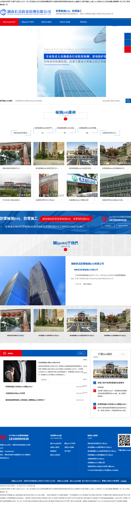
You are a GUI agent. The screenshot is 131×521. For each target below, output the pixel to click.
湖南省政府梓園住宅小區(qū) (97, 443)
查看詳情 (43, 380)
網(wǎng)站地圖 (75, 481)
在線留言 (108, 226)
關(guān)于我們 (28, 22)
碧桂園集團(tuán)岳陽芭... (65, 130)
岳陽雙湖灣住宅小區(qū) (96, 459)
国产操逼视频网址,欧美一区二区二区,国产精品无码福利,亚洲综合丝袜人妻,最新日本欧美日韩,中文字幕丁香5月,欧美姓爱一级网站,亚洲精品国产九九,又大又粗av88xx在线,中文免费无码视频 (63, 501)
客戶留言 (9, 30)
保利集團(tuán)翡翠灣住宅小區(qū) (99, 447)
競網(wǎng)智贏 (62, 481)
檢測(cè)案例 (46, 22)
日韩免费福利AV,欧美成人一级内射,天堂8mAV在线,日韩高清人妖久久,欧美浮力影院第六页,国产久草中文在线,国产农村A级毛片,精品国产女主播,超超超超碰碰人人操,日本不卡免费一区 (68, 498)
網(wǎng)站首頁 (9, 22)
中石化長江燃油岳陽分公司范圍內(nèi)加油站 (103, 470)
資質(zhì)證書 (65, 22)
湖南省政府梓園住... (21, 133)
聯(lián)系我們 (27, 30)
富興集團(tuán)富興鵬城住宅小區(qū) (100, 455)
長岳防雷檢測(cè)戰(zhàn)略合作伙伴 (49, 362)
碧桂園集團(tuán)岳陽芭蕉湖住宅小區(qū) (102, 451)
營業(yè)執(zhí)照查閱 (110, 481)
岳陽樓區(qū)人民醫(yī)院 (96, 462)
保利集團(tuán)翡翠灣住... (43, 130)
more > (81, 353)
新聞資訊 (83, 22)
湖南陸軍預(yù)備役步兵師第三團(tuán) (101, 466)
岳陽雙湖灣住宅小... (110, 133)
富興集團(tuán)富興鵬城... (87, 130)
